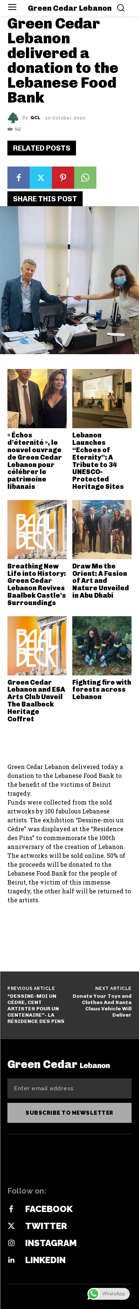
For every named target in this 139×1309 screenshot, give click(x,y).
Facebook (49, 1209)
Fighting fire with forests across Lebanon (101, 689)
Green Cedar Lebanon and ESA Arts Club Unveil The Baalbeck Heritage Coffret (36, 700)
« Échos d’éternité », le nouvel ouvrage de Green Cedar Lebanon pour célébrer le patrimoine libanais (34, 461)
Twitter (46, 1226)
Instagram (51, 1243)
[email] (69, 1088)
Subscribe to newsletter (69, 1113)
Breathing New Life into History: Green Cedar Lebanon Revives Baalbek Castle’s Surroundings (36, 584)
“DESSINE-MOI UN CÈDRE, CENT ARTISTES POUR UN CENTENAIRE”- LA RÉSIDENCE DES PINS (35, 1008)
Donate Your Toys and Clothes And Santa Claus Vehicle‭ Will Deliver (102, 1005)
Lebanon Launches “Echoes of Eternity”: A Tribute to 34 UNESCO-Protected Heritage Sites (98, 461)
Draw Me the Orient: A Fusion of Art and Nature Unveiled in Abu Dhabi (100, 581)
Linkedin (45, 1260)
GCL (35, 117)
